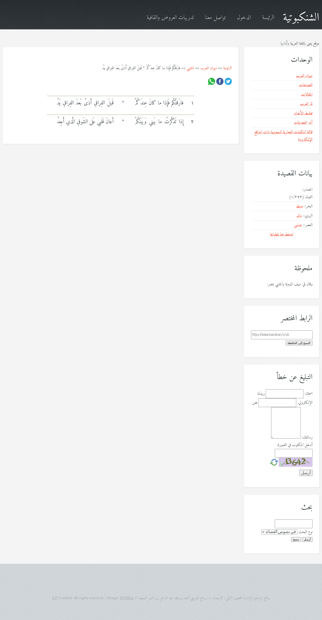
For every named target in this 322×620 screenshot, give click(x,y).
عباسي (298, 225)
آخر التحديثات (303, 122)
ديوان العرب (208, 68)
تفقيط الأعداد (303, 113)
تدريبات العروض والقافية (170, 17)
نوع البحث (305, 531)
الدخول (244, 17)
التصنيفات (306, 85)
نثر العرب (306, 103)
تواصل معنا (215, 17)
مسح (296, 539)
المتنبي (190, 68)
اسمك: (309, 393)
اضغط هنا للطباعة (281, 234)
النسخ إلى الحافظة (298, 343)
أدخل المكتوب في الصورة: (295, 444)
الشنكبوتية (301, 18)
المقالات (307, 94)
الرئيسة (268, 17)
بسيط (299, 206)
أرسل (307, 539)
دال (299, 215)
